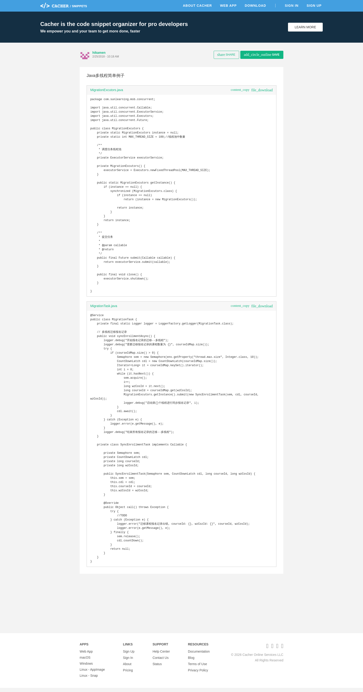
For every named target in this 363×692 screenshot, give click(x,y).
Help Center (161, 655)
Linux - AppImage (92, 674)
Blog (191, 661)
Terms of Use (197, 668)
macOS (85, 661)
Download (255, 5)
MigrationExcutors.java (106, 90)
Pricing (128, 674)
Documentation (199, 655)
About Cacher (197, 5)
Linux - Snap (89, 680)
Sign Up (314, 5)
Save (261, 55)
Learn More (305, 27)
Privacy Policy (198, 674)
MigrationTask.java (103, 328)
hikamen (99, 52)
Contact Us (161, 661)
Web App (228, 5)
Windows (86, 668)
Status (157, 668)
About (127, 668)
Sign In (291, 5)
